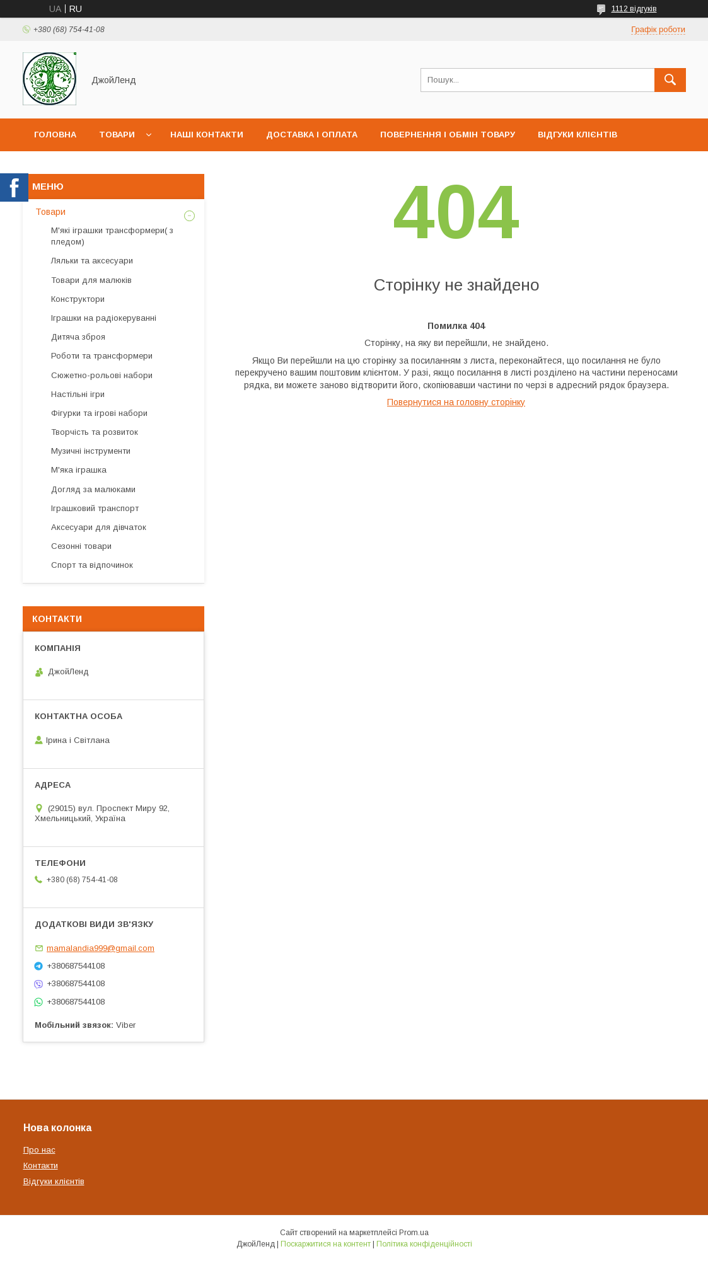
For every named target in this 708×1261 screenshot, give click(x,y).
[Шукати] (670, 80)
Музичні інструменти (91, 451)
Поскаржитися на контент (326, 1244)
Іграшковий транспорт (95, 508)
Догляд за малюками (93, 489)
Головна (55, 134)
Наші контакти (206, 134)
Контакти (40, 1165)
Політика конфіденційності (424, 1244)
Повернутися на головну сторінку (456, 402)
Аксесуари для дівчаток (98, 527)
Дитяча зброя (78, 337)
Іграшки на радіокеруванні (103, 318)
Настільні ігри (78, 394)
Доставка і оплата (311, 134)
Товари (117, 134)
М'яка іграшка (79, 470)
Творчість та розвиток (94, 432)
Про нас (54, 167)
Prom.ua (414, 1232)
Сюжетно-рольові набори (102, 375)
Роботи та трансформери (102, 355)
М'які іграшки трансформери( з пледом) (112, 236)
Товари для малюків (91, 280)
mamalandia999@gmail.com (100, 948)
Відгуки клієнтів (577, 134)
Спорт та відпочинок (92, 565)
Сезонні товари (81, 546)
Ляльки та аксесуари (92, 260)
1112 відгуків (634, 8)
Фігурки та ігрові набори (99, 413)
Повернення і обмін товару (447, 134)
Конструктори (78, 299)
